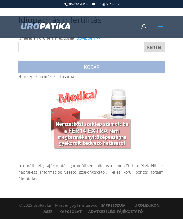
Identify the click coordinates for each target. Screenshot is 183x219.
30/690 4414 (78, 4)
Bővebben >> (88, 38)
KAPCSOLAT (70, 211)
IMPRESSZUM (113, 205)
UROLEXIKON (147, 205)
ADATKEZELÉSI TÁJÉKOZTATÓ (115, 211)
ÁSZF (48, 211)
